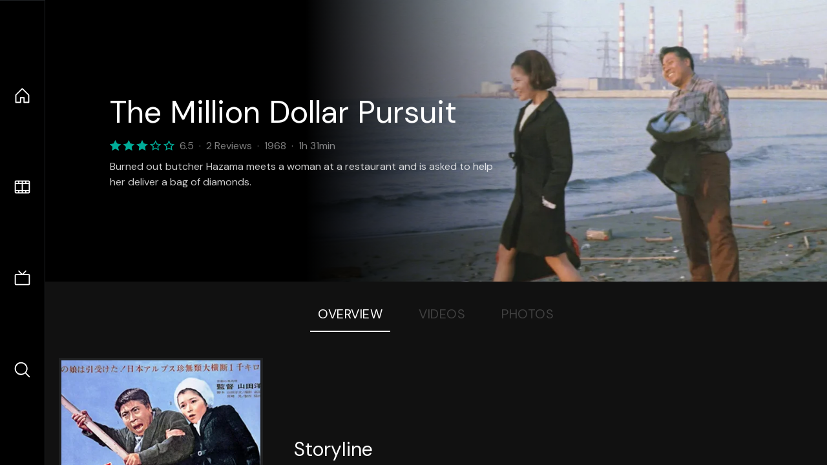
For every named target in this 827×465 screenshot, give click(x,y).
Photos (527, 313)
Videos (442, 313)
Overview (350, 313)
